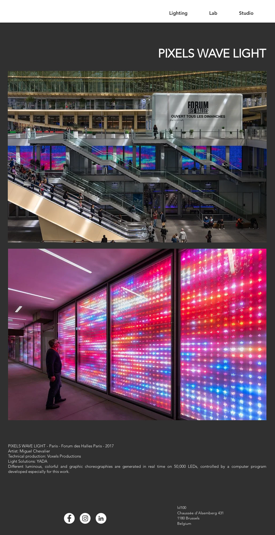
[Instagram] (85, 518)
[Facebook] (69, 518)
